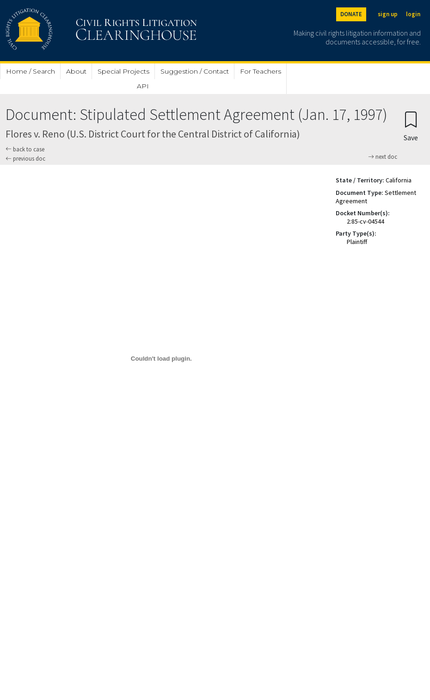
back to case (25, 149)
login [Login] (413, 14)
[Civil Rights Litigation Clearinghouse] (75, 30)
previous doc (25, 158)
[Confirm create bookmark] (410, 125)
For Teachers (260, 71)
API (143, 86)
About (76, 71)
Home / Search (30, 71)
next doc (382, 157)
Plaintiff (357, 242)
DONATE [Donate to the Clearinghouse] (351, 14)
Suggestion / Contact (194, 71)
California (399, 180)
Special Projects (123, 71)
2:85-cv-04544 (365, 221)
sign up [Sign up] (388, 14)
